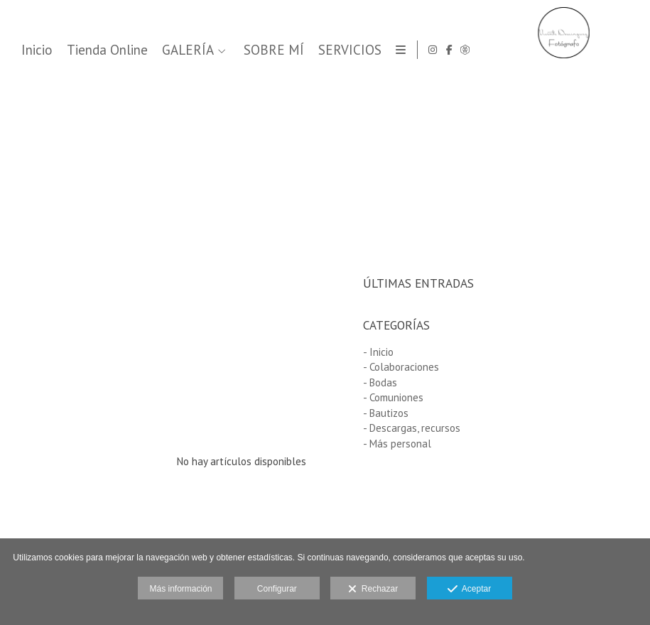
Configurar (277, 589)
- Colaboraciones (401, 367)
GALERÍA (428, 50)
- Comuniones (393, 397)
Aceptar (469, 589)
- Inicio (378, 352)
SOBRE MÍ (514, 50)
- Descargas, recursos (411, 428)
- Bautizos (385, 413)
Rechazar (373, 589)
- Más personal (397, 443)
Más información (180, 589)
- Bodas (380, 382)
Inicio (277, 50)
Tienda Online (347, 50)
